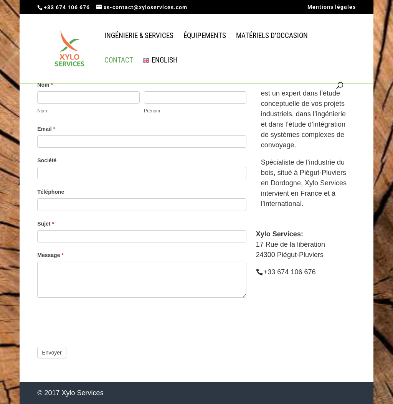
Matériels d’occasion (272, 36)
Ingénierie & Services (138, 36)
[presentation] (95, 320)
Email (46, 129)
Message (50, 255)
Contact (118, 61)
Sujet (45, 224)
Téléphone (50, 192)
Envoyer (51, 353)
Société (46, 160)
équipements (204, 36)
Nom (45, 85)
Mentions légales (331, 7)
